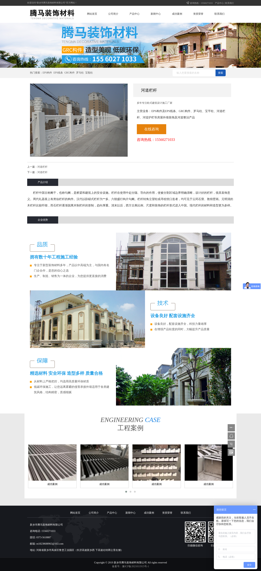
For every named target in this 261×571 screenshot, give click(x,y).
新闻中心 (156, 13)
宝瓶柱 (89, 72)
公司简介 (113, 13)
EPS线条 (58, 72)
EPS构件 (47, 72)
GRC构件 (69, 72)
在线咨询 (151, 129)
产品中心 (219, 3)
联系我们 (229, 3)
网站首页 (92, 13)
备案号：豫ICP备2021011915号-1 (130, 566)
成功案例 (177, 13)
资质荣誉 (198, 13)
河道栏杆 (42, 166)
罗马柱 (80, 72)
